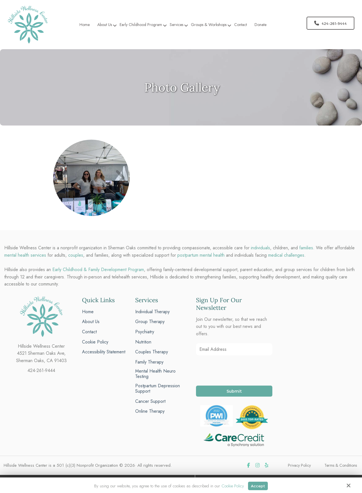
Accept (258, 485)
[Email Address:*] (234, 349)
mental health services (25, 255)
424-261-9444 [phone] (41, 370)
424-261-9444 (330, 23)
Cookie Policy (231, 485)
